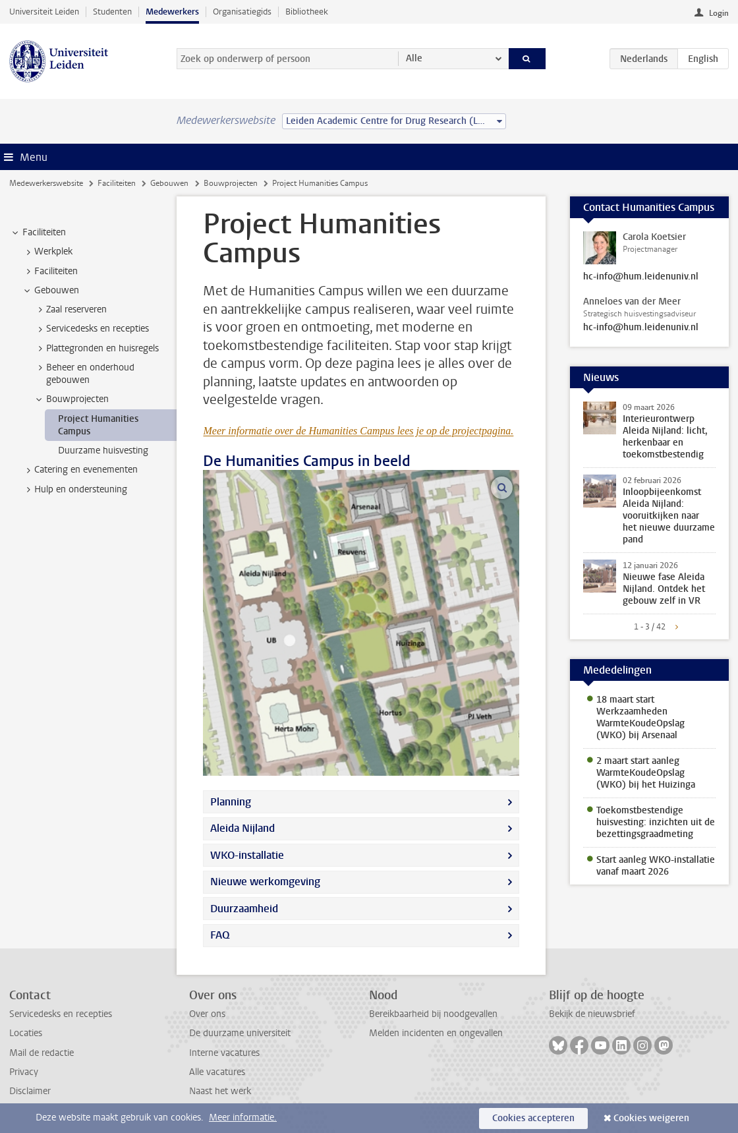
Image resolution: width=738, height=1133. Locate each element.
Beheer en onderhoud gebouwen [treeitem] (84, 373)
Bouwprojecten (231, 183)
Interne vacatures (224, 1053)
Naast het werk (220, 1091)
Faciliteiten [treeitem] (38, 232)
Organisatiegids (242, 11)
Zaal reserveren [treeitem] (70, 309)
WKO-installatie (247, 855)
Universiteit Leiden (44, 11)
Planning (230, 802)
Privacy (23, 1072)
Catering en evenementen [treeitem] (80, 470)
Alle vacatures (217, 1072)
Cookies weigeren (651, 1118)
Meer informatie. (243, 1117)
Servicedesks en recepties (60, 1014)
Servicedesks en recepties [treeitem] (91, 328)
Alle (414, 58)
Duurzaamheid (244, 908)
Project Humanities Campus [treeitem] (98, 425)
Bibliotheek (306, 11)
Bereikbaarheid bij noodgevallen (433, 1014)
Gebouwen (169, 183)
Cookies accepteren (533, 1118)
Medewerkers (172, 11)
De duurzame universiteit (240, 1033)
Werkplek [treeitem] (47, 251)
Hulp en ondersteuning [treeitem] (74, 489)
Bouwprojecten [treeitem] (71, 399)
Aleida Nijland (242, 828)
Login (719, 13)
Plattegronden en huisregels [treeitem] (96, 348)
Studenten (112, 11)
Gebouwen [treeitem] (50, 290)
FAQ (220, 935)
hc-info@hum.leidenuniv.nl (640, 277)
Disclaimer (30, 1091)
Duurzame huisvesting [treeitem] (103, 450)
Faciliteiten (117, 183)
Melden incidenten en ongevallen (436, 1033)
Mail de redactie (41, 1053)
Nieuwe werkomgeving (265, 881)
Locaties (25, 1033)
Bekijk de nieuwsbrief (592, 1014)
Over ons (207, 1014)
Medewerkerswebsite (46, 183)
